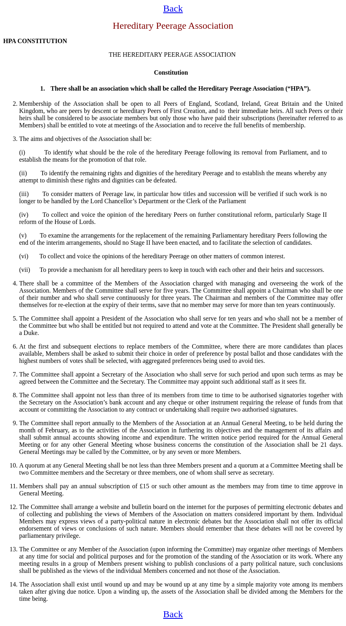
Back (173, 8)
